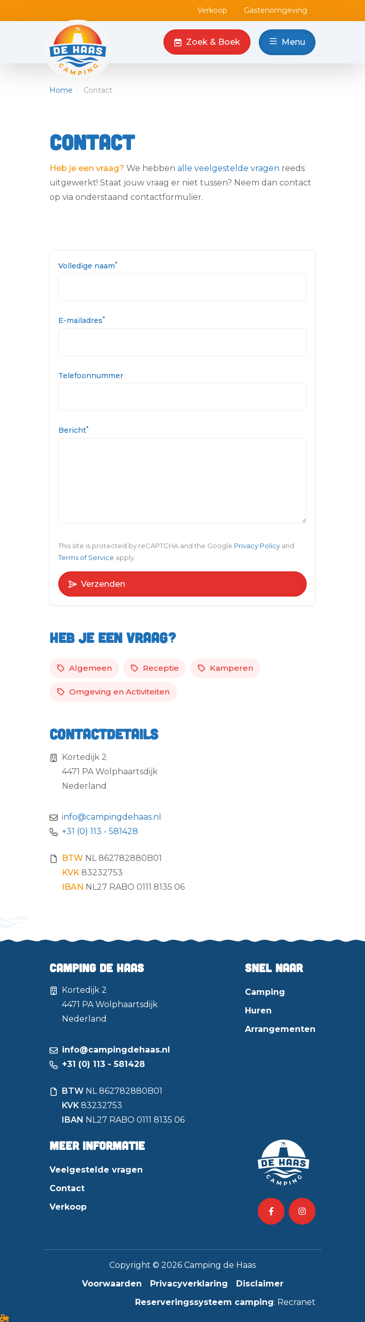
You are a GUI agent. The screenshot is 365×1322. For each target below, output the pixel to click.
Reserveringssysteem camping (204, 1302)
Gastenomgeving (275, 10)
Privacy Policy (257, 545)
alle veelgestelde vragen (228, 168)
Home (61, 90)
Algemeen (84, 668)
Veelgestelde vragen (96, 1170)
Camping (265, 992)
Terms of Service (86, 557)
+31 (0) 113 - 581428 (100, 831)
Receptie (154, 668)
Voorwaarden (112, 1284)
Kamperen (225, 668)
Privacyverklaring (189, 1284)
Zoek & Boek (207, 42)
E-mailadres (81, 320)
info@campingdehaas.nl (111, 817)
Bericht (73, 430)
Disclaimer (260, 1284)
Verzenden (97, 584)
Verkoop (212, 10)
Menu (287, 42)
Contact (67, 1188)
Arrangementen (280, 1029)
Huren (258, 1010)
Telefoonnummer (90, 375)
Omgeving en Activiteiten (113, 692)
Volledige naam (88, 265)
